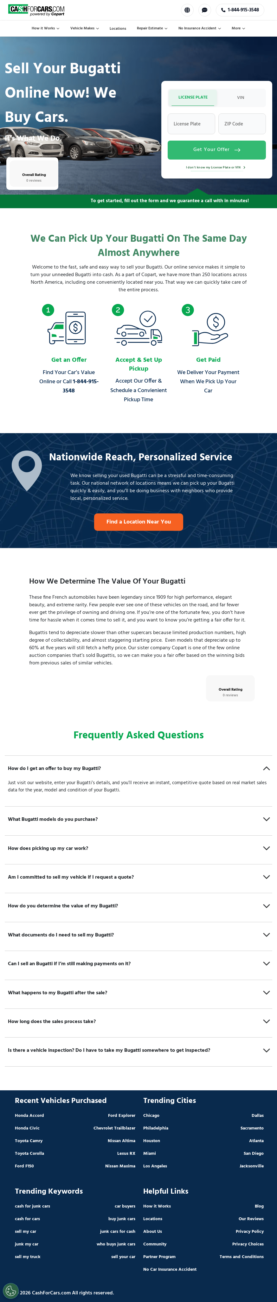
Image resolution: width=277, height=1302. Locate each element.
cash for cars (27, 1219)
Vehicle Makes (84, 28)
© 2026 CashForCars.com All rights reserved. (64, 1293)
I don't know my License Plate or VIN (217, 167)
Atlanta (256, 1141)
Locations (118, 29)
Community (154, 1244)
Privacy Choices (248, 1244)
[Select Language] (187, 10)
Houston (151, 1141)
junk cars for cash (117, 1231)
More (238, 28)
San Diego (254, 1153)
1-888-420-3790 (240, 10)
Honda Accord (29, 1115)
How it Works (46, 28)
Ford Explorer (121, 1115)
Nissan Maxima (120, 1166)
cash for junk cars (32, 1206)
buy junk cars (121, 1219)
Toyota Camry (28, 1141)
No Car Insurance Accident (169, 1269)
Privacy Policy (250, 1231)
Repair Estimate (152, 28)
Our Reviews (251, 1219)
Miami (149, 1153)
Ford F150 (24, 1166)
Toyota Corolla (29, 1153)
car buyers (125, 1206)
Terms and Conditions (242, 1257)
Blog (259, 1206)
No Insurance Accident (199, 28)
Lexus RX (126, 1153)
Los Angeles (155, 1166)
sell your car (123, 1257)
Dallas (258, 1115)
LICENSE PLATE (193, 97)
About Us (152, 1231)
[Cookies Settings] (11, 1291)
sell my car (25, 1231)
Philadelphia (155, 1128)
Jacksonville (252, 1166)
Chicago (151, 1115)
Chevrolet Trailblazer (114, 1128)
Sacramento (252, 1128)
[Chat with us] (204, 10)
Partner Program (159, 1257)
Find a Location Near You (138, 522)
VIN (240, 97)
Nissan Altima (121, 1141)
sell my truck (28, 1257)
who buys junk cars (116, 1244)
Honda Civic (27, 1128)
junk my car (26, 1244)
